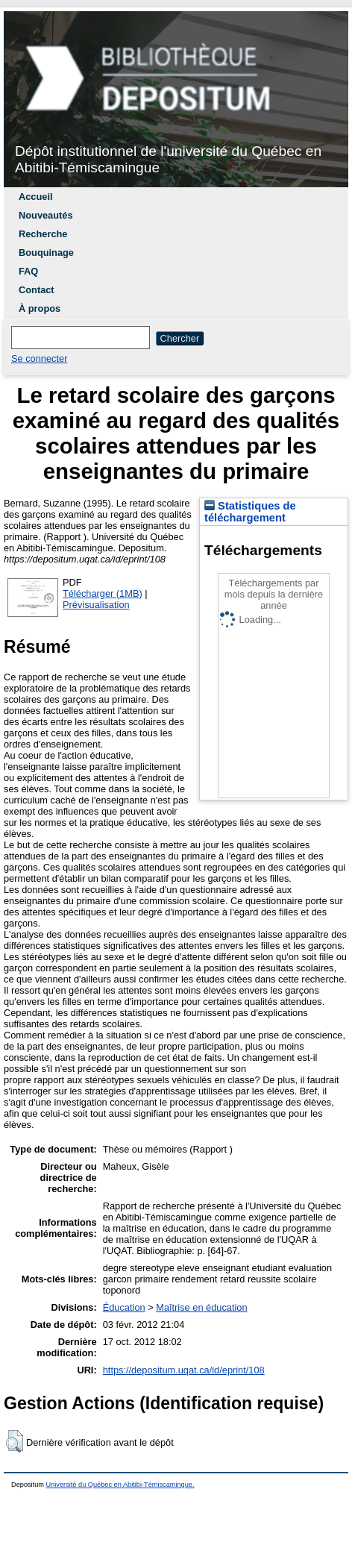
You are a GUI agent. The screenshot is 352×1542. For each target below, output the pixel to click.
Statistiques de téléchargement (250, 512)
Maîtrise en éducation (201, 1307)
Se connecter (39, 358)
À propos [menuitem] (39, 308)
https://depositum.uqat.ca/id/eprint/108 (184, 1370)
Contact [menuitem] (36, 289)
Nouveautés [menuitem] (46, 215)
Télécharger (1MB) (102, 593)
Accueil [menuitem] (36, 196)
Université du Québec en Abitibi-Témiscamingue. (120, 1484)
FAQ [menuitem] (28, 271)
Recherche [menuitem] (43, 233)
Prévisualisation (96, 604)
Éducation (124, 1307)
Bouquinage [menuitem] (46, 252)
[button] (14, 1441)
